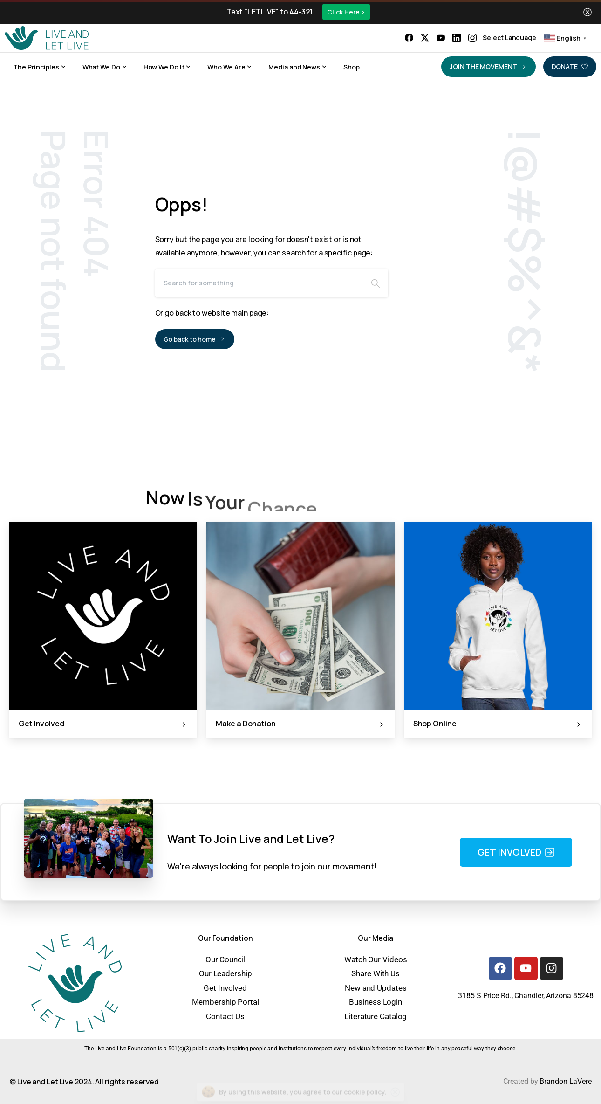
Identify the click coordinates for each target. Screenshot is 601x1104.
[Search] (259, 283)
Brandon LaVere (566, 1081)
